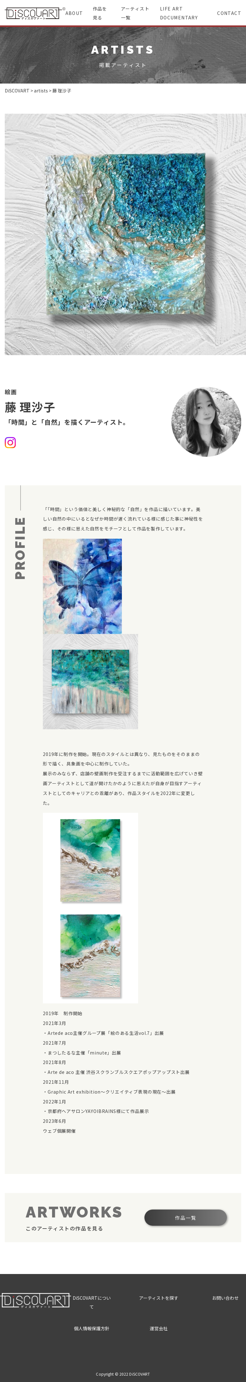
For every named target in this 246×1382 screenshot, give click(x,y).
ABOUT (74, 13)
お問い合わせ (225, 1298)
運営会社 (159, 1328)
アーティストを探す (158, 1298)
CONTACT (229, 13)
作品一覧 (185, 1217)
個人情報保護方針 (92, 1328)
